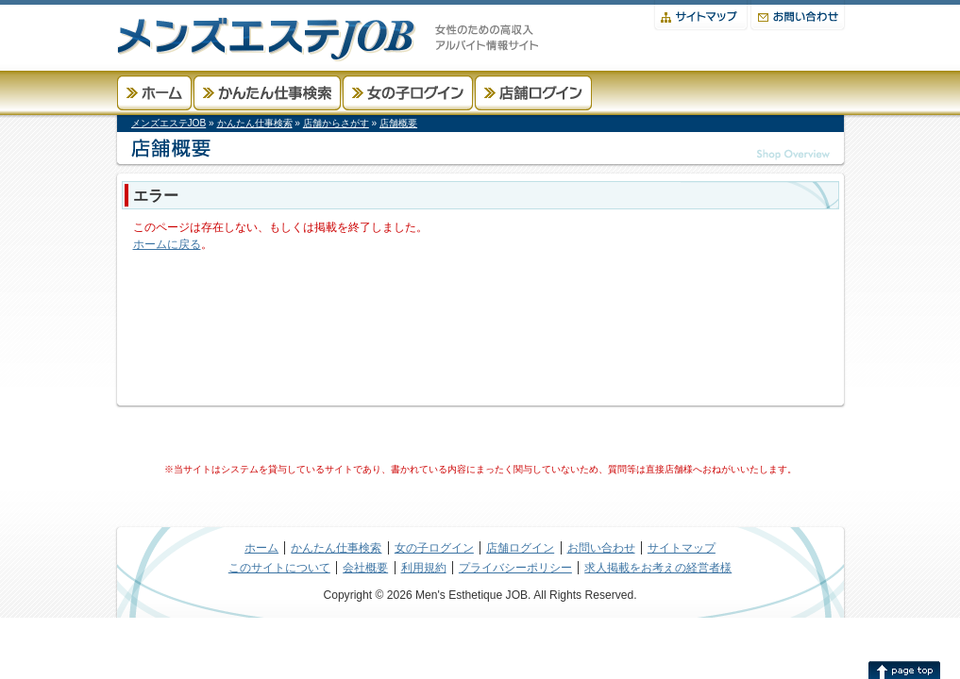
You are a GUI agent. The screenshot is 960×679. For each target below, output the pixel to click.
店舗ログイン (533, 93)
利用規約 (423, 567)
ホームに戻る (167, 244)
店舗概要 (398, 123)
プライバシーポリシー (515, 567)
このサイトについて (279, 567)
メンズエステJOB (169, 123)
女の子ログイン (408, 93)
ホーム (154, 93)
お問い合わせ (797, 15)
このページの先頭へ (904, 669)
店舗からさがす (336, 123)
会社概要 (365, 567)
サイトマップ (701, 15)
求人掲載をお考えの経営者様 (658, 567)
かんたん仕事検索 (267, 93)
